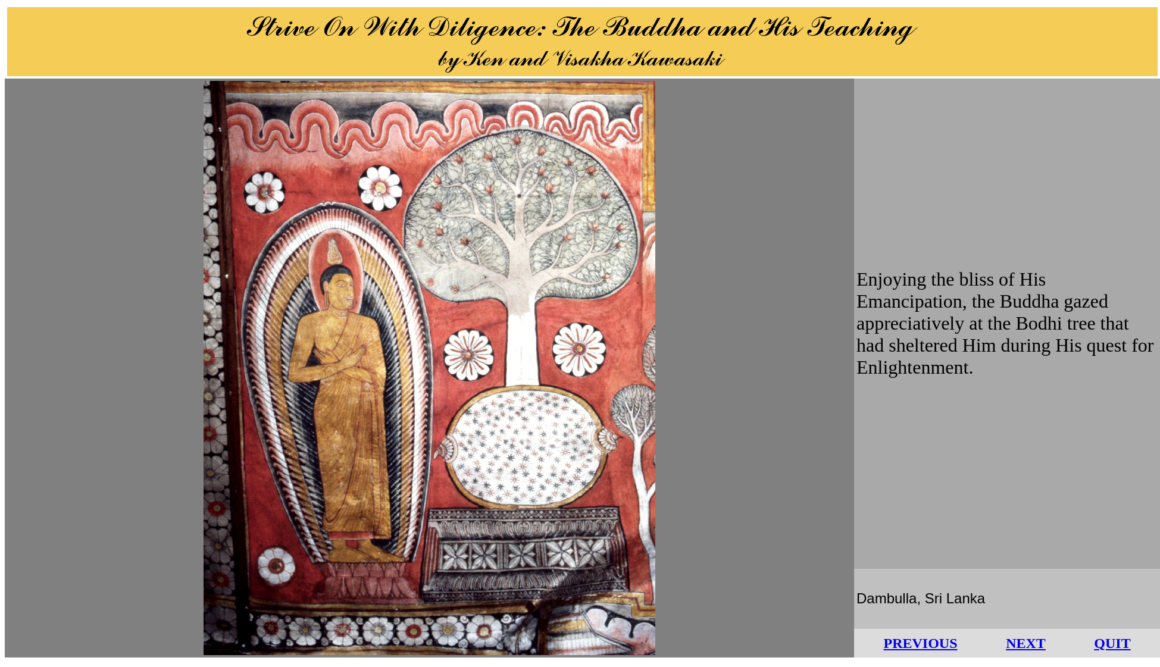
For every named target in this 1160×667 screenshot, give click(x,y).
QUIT (1112, 643)
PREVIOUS (920, 643)
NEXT (1026, 643)
